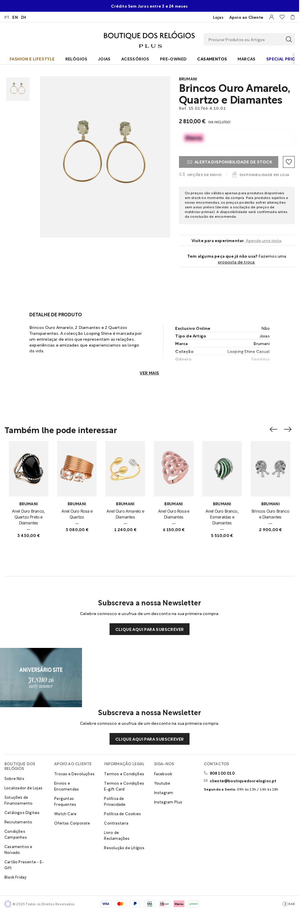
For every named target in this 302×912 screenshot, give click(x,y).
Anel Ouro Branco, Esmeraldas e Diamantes (222, 517)
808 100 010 (222, 773)
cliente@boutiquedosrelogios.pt (243, 780)
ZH (23, 17)
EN (15, 17)
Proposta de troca (236, 262)
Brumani (188, 79)
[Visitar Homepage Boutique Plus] (149, 39)
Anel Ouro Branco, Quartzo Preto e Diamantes (28, 517)
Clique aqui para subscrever (149, 629)
